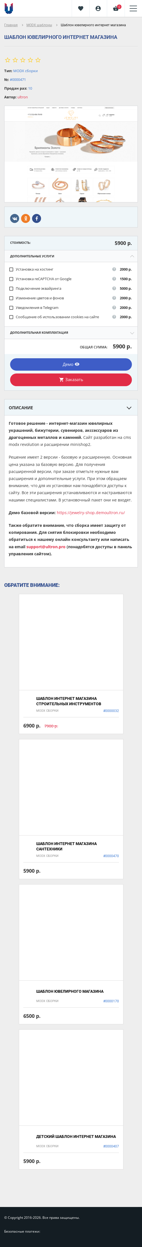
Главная (11, 25)
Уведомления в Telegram (33, 307)
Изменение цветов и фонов (36, 298)
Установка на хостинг (31, 269)
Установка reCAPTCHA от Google (40, 279)
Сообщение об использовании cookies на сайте (54, 317)
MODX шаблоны (39, 25)
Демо (71, 364)
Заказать (71, 379)
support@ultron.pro (46, 546)
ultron (22, 97)
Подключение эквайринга (35, 288)
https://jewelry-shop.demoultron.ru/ (91, 512)
